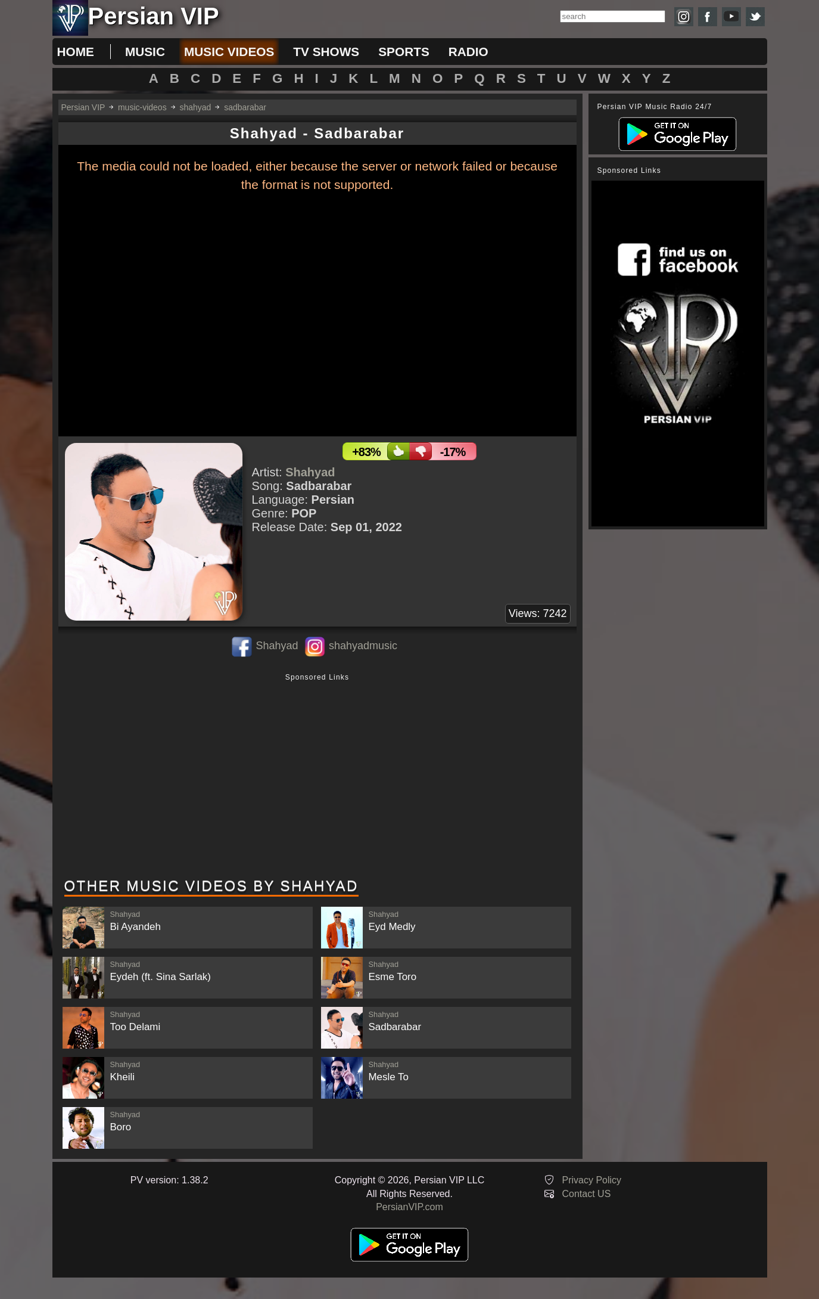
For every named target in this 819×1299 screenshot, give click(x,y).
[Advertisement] (317, 776)
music (145, 51)
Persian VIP (83, 107)
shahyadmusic (363, 646)
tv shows (326, 51)
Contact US (586, 1194)
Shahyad (310, 472)
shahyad (195, 107)
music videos (229, 51)
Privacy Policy (592, 1180)
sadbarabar (245, 107)
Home (75, 51)
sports (403, 51)
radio (468, 51)
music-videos (142, 107)
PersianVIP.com (409, 1207)
